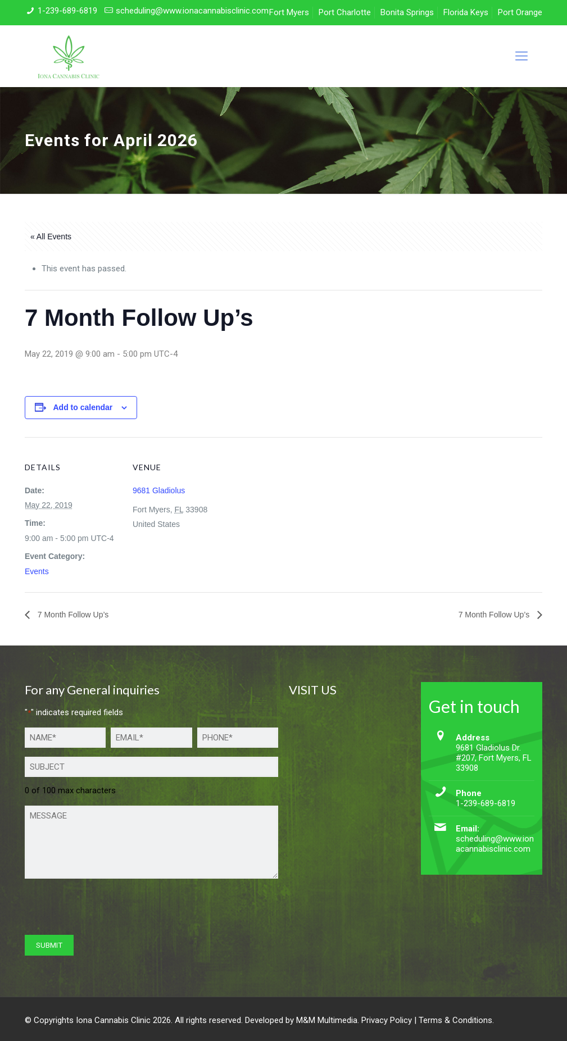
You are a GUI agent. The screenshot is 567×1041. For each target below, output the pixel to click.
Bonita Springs (407, 12)
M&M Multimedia (326, 1020)
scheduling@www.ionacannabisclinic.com (192, 11)
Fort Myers (289, 12)
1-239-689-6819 (67, 11)
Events (37, 571)
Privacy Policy (386, 1020)
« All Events (50, 236)
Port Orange (520, 12)
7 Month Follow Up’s (71, 614)
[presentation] (110, 909)
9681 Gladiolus (159, 490)
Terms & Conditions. (456, 1020)
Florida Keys (465, 12)
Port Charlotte (345, 12)
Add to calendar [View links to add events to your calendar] (82, 407)
